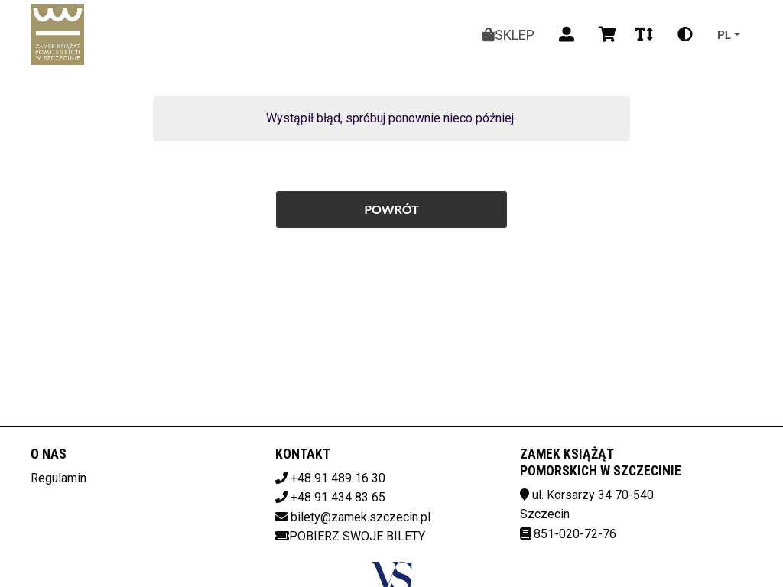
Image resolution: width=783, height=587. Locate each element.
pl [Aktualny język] (724, 34)
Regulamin (58, 478)
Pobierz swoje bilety (350, 536)
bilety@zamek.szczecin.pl (360, 517)
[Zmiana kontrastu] (685, 34)
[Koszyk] (604, 34)
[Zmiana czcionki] (644, 34)
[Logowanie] (566, 34)
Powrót (391, 209)
